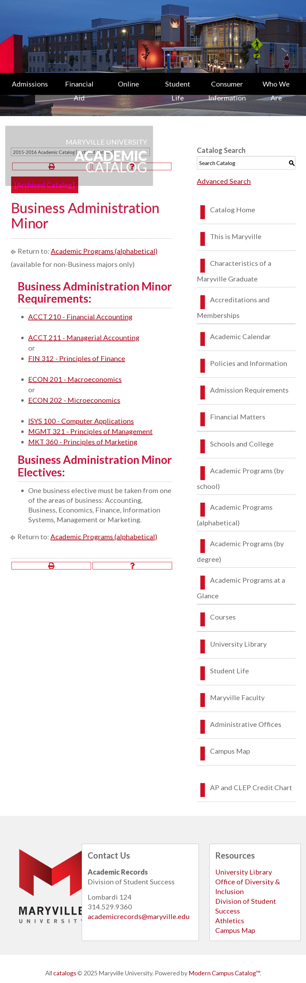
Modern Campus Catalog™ (224, 973)
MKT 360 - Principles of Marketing (82, 441)
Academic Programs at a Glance (241, 588)
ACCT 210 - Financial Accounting (80, 316)
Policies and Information (248, 363)
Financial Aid (79, 91)
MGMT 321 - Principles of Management (90, 431)
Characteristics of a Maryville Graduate (234, 271)
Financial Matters (237, 416)
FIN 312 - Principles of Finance (76, 358)
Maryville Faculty (237, 697)
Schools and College (242, 444)
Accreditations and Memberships (233, 307)
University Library (238, 644)
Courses (223, 617)
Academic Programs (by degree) (240, 551)
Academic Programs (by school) (240, 478)
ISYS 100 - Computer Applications (81, 421)
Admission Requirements (249, 390)
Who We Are (276, 91)
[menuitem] (30, 90)
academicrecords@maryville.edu (139, 916)
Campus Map (230, 751)
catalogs (64, 973)
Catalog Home (232, 209)
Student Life (177, 91)
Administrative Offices (245, 724)
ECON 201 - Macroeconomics (75, 379)
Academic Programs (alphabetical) (104, 251)
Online (128, 84)
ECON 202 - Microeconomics (74, 400)
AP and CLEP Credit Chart (251, 787)
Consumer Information (227, 91)
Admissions (30, 84)
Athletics (229, 920)
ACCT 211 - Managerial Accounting (83, 337)
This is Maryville (235, 236)
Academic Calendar (240, 336)
